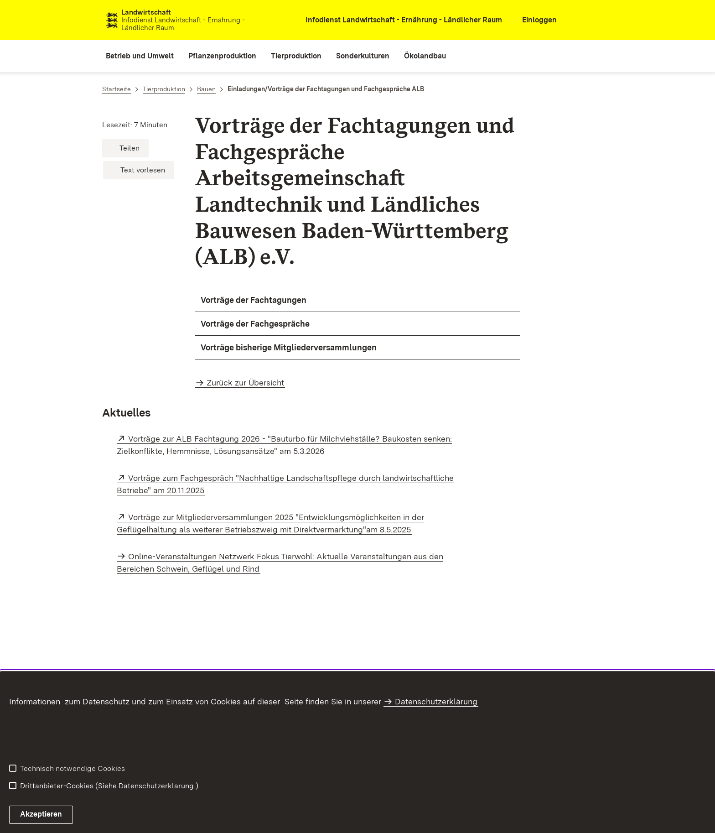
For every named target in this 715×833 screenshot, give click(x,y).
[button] (125, 148)
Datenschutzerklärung (436, 701)
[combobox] (605, 20)
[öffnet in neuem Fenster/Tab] (397, 20)
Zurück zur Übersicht (245, 382)
